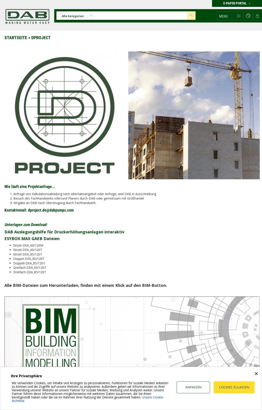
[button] (230, 16)
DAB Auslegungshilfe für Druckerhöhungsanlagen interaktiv (64, 232)
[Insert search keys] (141, 15)
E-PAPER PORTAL (237, 3)
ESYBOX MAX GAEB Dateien (32, 238)
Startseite (15, 37)
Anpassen (193, 387)
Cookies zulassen (234, 387)
